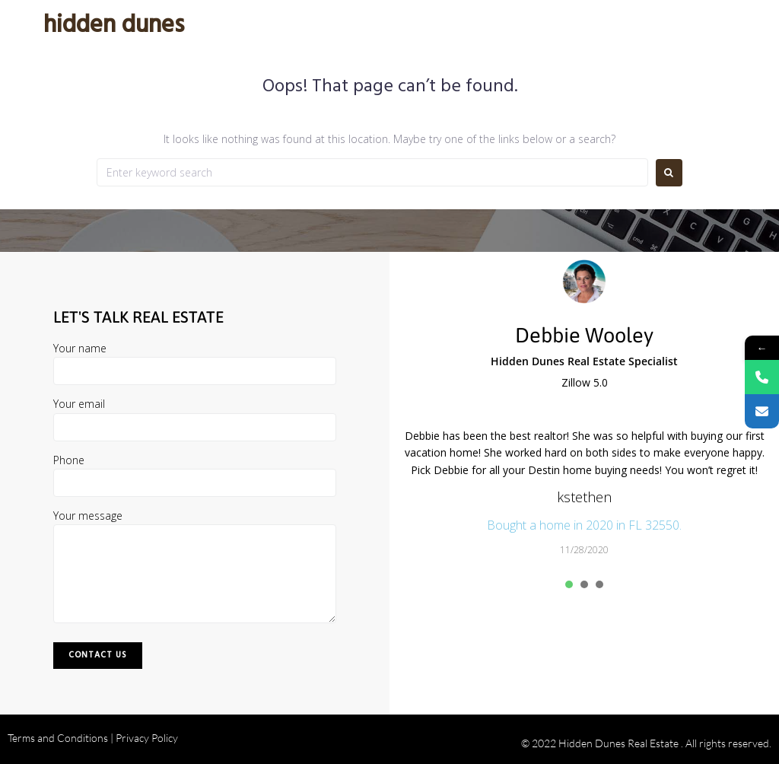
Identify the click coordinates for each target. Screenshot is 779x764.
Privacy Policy (147, 737)
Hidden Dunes (113, 25)
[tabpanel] (584, 493)
